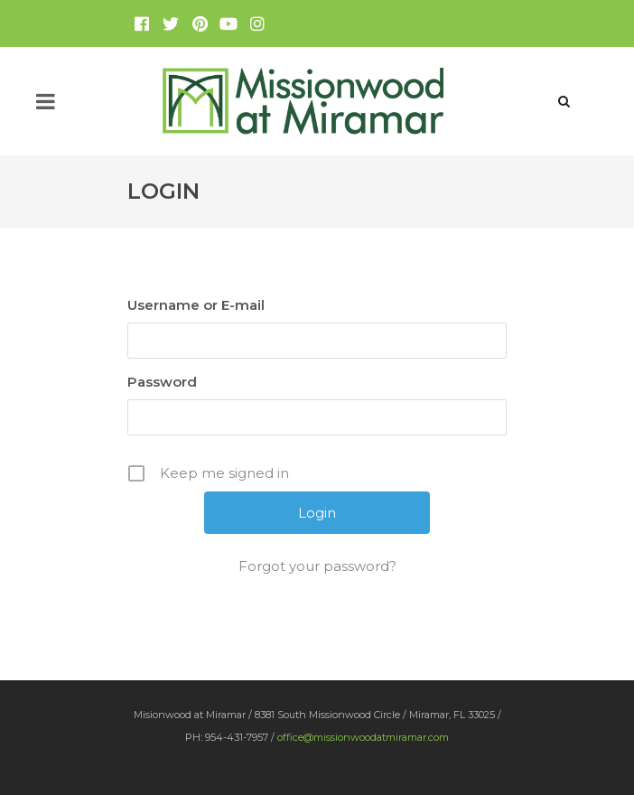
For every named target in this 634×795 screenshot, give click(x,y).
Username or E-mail (196, 304)
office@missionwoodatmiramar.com (363, 737)
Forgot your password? (317, 566)
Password (162, 381)
